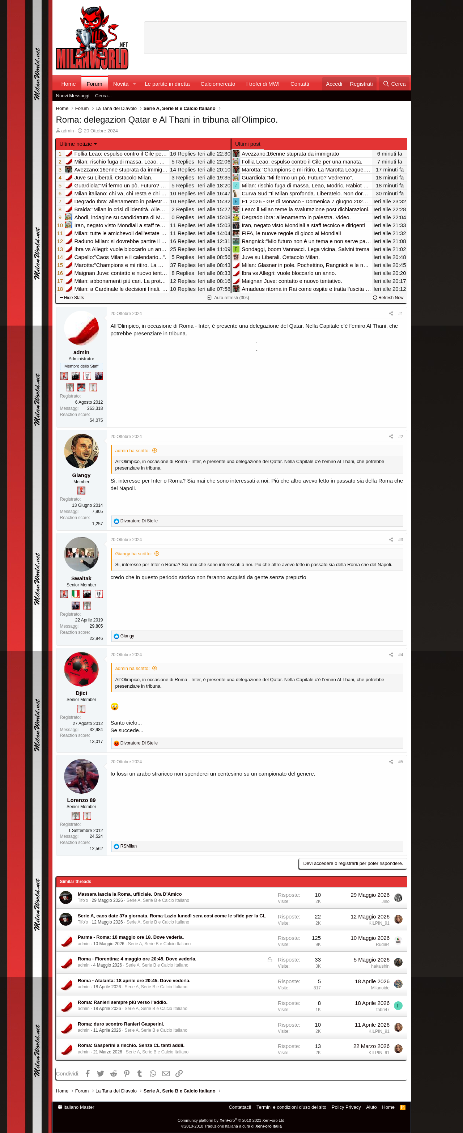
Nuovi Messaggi (73, 95)
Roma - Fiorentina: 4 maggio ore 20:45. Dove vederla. (137, 959)
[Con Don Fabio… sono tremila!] (99, 376)
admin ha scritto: (132, 450)
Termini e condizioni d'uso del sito (291, 1107)
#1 (400, 313)
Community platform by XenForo (231, 1120)
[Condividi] (391, 314)
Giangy (81, 475)
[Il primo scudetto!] (76, 594)
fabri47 (383, 1009)
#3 (400, 539)
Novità (121, 84)
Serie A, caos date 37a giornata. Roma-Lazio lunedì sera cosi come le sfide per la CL (172, 915)
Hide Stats (72, 297)
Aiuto (371, 1107)
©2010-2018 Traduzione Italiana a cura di (231, 1126)
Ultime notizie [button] (76, 144)
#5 (400, 761)
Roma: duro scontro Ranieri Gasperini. (121, 1024)
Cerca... (103, 95)
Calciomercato (218, 84)
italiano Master (76, 1107)
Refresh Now (388, 297)
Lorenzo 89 (81, 800)
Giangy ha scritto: (133, 553)
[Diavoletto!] (64, 376)
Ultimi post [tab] (247, 144)
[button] (134, 83)
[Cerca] (394, 83)
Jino (386, 901)
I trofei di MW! (263, 84)
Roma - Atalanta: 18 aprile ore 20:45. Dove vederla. (134, 980)
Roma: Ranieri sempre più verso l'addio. (122, 1002)
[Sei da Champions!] (87, 376)
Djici (81, 693)
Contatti (299, 84)
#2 (400, 436)
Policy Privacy (346, 1107)
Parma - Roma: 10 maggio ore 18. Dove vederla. (131, 937)
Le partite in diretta (167, 84)
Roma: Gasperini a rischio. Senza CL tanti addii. (131, 1045)
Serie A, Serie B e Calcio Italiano (158, 900)
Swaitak (81, 578)
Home (68, 84)
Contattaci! (240, 1107)
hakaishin (380, 966)
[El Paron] (76, 376)
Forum (94, 84)
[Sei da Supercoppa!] (70, 387)
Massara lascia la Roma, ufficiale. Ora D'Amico (130, 894)
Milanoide (380, 987)
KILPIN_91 (379, 923)
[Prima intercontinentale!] (93, 387)
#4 (400, 654)
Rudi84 (383, 944)
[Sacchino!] (81, 387)
